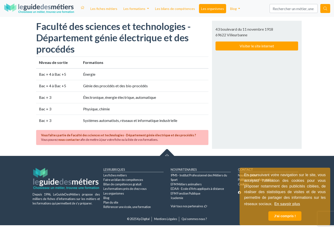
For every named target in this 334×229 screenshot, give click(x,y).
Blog (106, 198)
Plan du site (110, 202)
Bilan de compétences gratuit (122, 184)
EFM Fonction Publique (185, 193)
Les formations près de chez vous (125, 189)
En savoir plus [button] (287, 204)
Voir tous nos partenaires (189, 206)
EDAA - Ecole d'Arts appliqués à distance (197, 189)
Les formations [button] (134, 9)
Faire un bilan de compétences (123, 180)
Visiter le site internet (257, 46)
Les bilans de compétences (175, 9)
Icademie (177, 198)
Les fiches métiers (103, 9)
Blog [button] (233, 9)
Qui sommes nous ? (194, 219)
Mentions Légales (165, 219)
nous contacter (69, 140)
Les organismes (212, 9)
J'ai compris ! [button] (285, 216)
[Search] (294, 8)
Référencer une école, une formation (127, 207)
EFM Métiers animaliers (186, 184)
